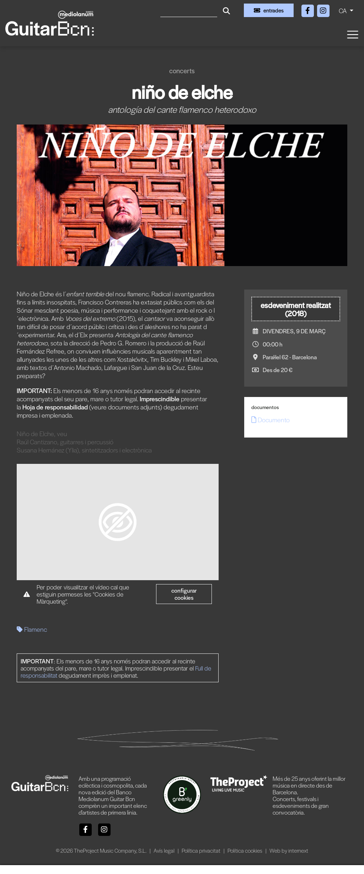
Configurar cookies (184, 594)
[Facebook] (308, 9)
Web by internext (288, 850)
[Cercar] (188, 10)
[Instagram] (323, 9)
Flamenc (32, 629)
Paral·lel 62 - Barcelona (290, 357)
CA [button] (343, 10)
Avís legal (165, 850)
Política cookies (245, 850)
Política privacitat (201, 850)
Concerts (182, 71)
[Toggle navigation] (352, 34)
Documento (270, 419)
